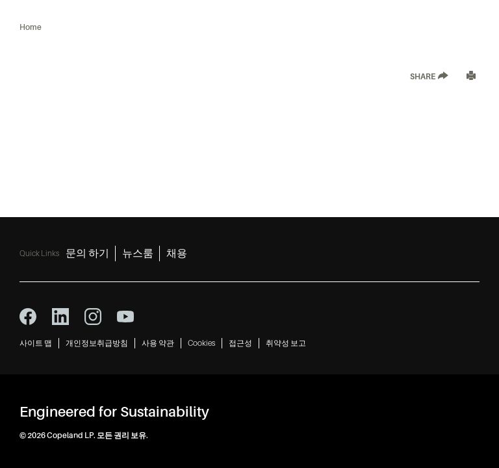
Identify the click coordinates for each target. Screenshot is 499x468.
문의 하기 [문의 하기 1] (87, 253)
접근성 (240, 343)
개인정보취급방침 (97, 343)
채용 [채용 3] (176, 253)
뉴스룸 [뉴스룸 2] (137, 253)
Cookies (201, 343)
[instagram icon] (92, 316)
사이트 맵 (35, 343)
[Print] (471, 77)
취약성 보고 (286, 343)
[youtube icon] (125, 316)
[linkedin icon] (60, 316)
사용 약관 (158, 343)
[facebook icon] (27, 316)
